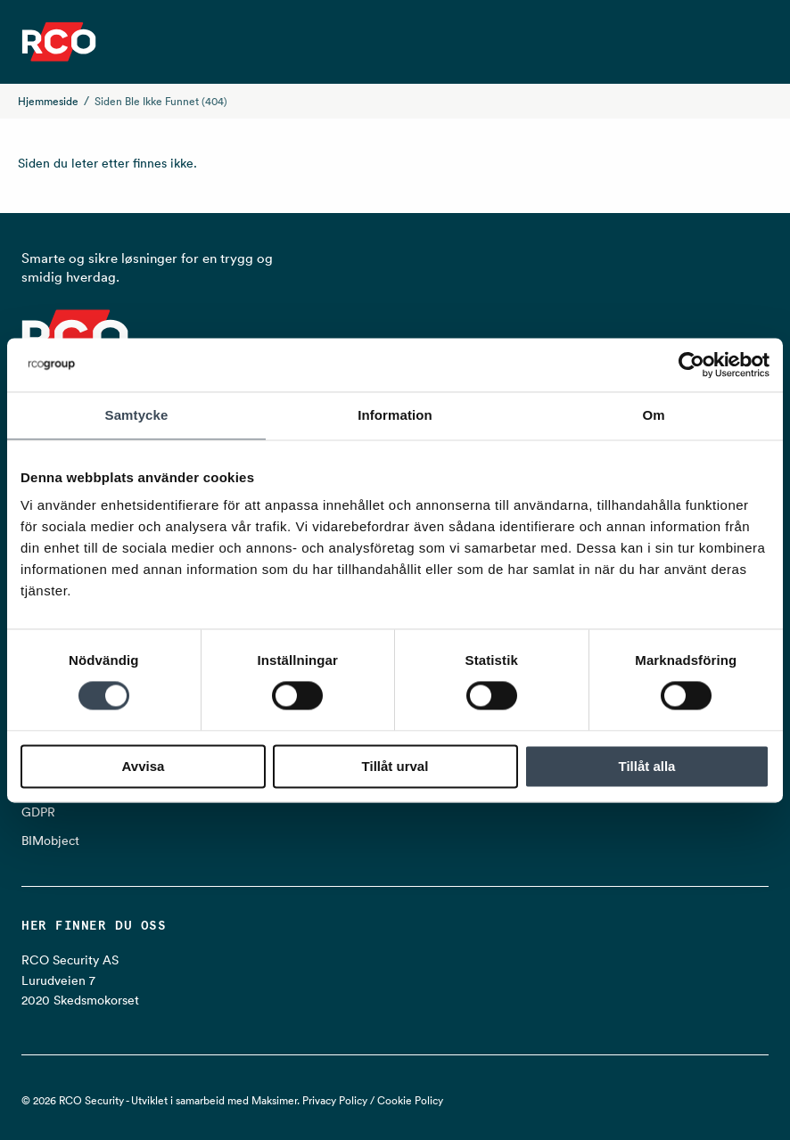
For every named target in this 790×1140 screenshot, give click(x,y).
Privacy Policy (334, 1100)
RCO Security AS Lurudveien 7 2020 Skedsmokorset (80, 980)
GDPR (38, 812)
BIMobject (50, 840)
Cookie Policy (410, 1100)
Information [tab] (395, 414)
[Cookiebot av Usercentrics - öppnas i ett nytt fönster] (691, 364)
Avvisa (143, 766)
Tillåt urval (395, 766)
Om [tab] (653, 414)
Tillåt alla (647, 766)
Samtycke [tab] (137, 414)
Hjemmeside (48, 101)
